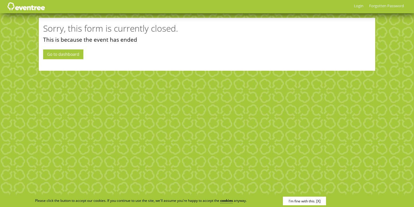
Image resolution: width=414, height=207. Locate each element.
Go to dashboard (63, 54)
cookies (226, 200)
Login (358, 5)
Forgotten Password (386, 5)
